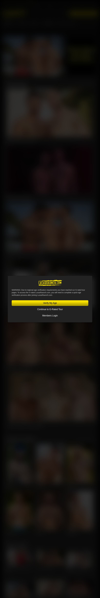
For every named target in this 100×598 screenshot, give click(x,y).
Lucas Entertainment (35, 6)
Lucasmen (9, 23)
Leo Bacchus (71, 486)
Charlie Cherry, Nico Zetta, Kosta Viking (25, 254)
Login (65, 14)
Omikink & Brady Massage (18, 197)
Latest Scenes (16, 84)
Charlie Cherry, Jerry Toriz (75, 569)
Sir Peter (39, 533)
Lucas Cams (76, 6)
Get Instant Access (83, 13)
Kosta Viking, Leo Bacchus (18, 367)
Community (49, 23)
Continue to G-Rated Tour (50, 309)
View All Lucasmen (85, 440)
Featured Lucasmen (20, 439)
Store (62, 23)
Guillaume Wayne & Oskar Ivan (20, 140)
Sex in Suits (64, 6)
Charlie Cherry (12, 533)
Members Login (50, 315)
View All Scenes (86, 85)
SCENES (34, 23)
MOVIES (22, 23)
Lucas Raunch (51, 6)
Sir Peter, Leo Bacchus (44, 567)
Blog (71, 23)
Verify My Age (50, 303)
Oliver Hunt (40, 486)
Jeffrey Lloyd (11, 486)
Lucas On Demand (89, 6)
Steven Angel (71, 533)
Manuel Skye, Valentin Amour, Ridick (26, 424)
